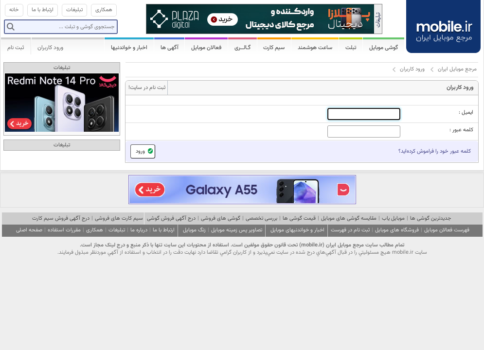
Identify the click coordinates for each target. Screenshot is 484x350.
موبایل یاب (393, 218)
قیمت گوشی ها (299, 218)
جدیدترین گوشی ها (430, 218)
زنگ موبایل (194, 230)
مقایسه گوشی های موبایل (348, 218)
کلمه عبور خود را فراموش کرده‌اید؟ (434, 151)
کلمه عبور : (461, 130)
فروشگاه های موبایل (397, 230)
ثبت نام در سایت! (146, 88)
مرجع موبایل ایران (457, 69)
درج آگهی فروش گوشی (171, 218)
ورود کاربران (50, 47)
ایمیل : (466, 112)
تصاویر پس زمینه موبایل (236, 230)
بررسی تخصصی (261, 218)
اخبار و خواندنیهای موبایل (297, 230)
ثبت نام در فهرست (350, 230)
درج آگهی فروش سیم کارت (61, 218)
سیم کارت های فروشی (119, 218)
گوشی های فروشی (220, 218)
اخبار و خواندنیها (129, 47)
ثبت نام (15, 47)
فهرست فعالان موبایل (446, 230)
